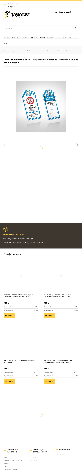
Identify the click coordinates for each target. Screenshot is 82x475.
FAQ (5, 466)
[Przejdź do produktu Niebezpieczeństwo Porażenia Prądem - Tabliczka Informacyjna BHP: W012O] (21, 278)
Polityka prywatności (11, 469)
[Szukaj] (75, 28)
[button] (5, 145)
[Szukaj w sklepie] (39, 28)
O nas (6, 457)
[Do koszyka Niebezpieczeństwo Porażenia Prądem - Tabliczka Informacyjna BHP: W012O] (9, 315)
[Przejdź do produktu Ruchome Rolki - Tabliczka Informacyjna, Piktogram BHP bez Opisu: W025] (61, 343)
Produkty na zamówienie (13, 460)
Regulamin (34, 460)
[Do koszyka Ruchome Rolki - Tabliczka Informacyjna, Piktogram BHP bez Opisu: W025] (49, 381)
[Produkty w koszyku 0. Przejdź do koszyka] (65, 12)
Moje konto (60, 455)
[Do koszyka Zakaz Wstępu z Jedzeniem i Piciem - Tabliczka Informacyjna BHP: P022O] (49, 315)
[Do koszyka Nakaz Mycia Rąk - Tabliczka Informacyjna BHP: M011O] (9, 381)
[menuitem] (6, 37)
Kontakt (7, 463)
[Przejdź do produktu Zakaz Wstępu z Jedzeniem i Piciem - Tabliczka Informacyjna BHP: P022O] (61, 278)
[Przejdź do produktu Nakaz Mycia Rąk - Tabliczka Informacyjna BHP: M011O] (21, 343)
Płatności (33, 457)
